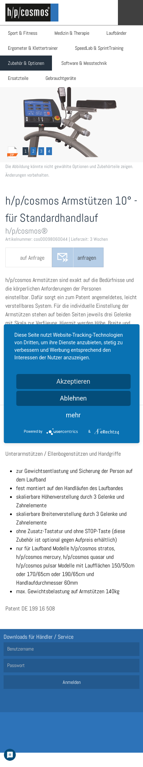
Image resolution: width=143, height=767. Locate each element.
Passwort (16, 665)
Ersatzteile (18, 78)
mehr (73, 415)
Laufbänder (116, 33)
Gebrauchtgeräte (61, 78)
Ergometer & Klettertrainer (33, 48)
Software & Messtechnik (84, 63)
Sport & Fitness (22, 33)
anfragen (86, 258)
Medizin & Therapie (71, 33)
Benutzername (20, 649)
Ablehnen (73, 398)
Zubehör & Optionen (26, 63)
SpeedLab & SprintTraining (99, 48)
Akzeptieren (73, 381)
